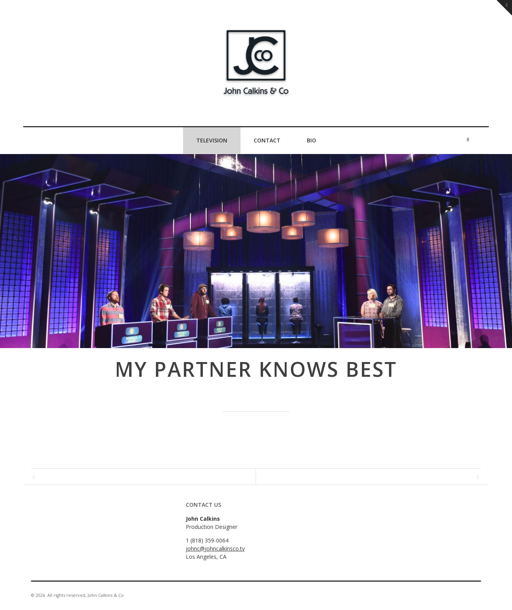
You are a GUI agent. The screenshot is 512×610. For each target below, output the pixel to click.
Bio (311, 140)
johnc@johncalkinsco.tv (215, 548)
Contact (267, 140)
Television (211, 140)
